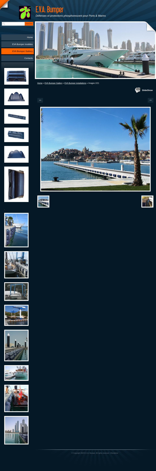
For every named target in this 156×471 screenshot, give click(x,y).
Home (40, 83)
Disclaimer (114, 453)
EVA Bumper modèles (22, 44)
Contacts (28, 58)
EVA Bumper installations (75, 83)
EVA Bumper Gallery (53, 83)
